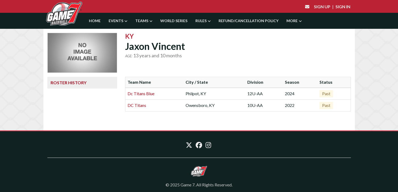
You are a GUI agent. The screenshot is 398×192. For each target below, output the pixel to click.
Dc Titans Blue (141, 93)
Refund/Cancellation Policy (248, 20)
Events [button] (118, 20)
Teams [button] (143, 20)
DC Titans (137, 105)
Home (95, 20)
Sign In (342, 6)
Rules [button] (203, 20)
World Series (173, 20)
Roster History (69, 82)
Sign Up (322, 6)
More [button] (294, 20)
